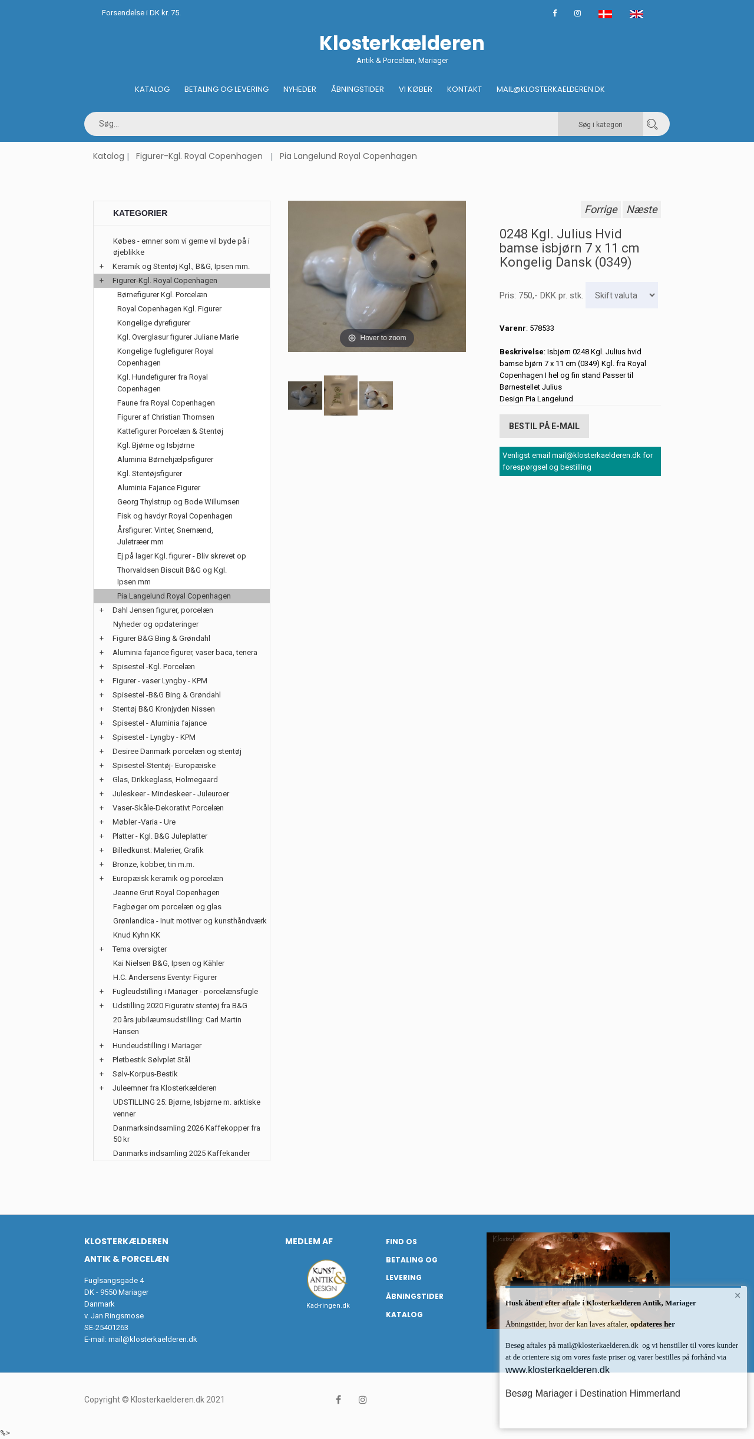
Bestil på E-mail (544, 426)
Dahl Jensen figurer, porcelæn (163, 610)
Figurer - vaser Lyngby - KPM (160, 680)
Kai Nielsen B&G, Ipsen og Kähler (168, 963)
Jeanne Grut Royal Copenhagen (166, 892)
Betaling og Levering (226, 89)
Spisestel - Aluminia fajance (160, 723)
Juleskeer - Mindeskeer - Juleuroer (171, 793)
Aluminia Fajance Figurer (158, 487)
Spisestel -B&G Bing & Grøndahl (167, 694)
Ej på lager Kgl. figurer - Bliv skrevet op (181, 555)
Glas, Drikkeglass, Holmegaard (165, 779)
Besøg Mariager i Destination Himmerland (592, 1393)
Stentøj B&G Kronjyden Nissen (164, 708)
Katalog (152, 89)
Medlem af (309, 1241)
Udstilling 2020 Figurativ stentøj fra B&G (180, 1005)
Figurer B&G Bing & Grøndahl (161, 638)
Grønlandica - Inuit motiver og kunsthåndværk (190, 920)
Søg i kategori (600, 125)
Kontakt (464, 89)
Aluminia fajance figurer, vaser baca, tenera (185, 652)
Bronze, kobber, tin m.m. (153, 864)
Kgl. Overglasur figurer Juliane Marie (178, 337)
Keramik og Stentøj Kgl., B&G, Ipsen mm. (181, 266)
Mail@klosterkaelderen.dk (551, 89)
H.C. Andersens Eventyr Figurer (165, 977)
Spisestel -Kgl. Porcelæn (154, 666)
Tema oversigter (140, 949)
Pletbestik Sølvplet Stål (151, 1059)
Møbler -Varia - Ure (144, 821)
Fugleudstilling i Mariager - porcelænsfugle (185, 991)
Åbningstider (357, 89)
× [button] (738, 1295)
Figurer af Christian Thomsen (165, 417)
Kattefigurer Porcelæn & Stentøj (170, 431)
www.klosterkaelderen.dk (557, 1370)
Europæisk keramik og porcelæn (168, 878)
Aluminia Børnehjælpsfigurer (165, 459)
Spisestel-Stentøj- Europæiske (164, 765)
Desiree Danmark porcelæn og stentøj (177, 751)
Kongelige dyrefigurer (153, 322)
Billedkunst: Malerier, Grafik (158, 850)
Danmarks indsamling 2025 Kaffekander (181, 1153)
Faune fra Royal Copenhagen (166, 402)
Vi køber (415, 89)
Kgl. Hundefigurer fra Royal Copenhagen (162, 383)
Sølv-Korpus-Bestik (145, 1073)
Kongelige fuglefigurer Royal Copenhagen (165, 357)
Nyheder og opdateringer (156, 624)
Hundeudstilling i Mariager (157, 1045)
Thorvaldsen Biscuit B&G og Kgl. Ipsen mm (172, 576)
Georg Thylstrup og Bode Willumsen (178, 501)
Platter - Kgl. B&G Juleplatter (160, 836)
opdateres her (652, 1324)
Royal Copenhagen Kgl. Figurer (169, 308)
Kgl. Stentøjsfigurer (149, 473)
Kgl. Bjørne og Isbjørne (155, 445)
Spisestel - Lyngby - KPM (154, 737)
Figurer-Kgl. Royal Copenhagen (199, 156)
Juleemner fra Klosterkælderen (165, 1088)
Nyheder (299, 89)
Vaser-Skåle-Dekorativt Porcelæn (168, 807)
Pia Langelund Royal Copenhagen (348, 156)
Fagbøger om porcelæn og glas (167, 906)
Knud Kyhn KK (136, 934)
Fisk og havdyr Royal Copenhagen (175, 515)
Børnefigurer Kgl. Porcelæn (162, 294)
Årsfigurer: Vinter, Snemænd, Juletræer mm (165, 536)
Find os (401, 1242)
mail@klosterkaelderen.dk (152, 1339)
